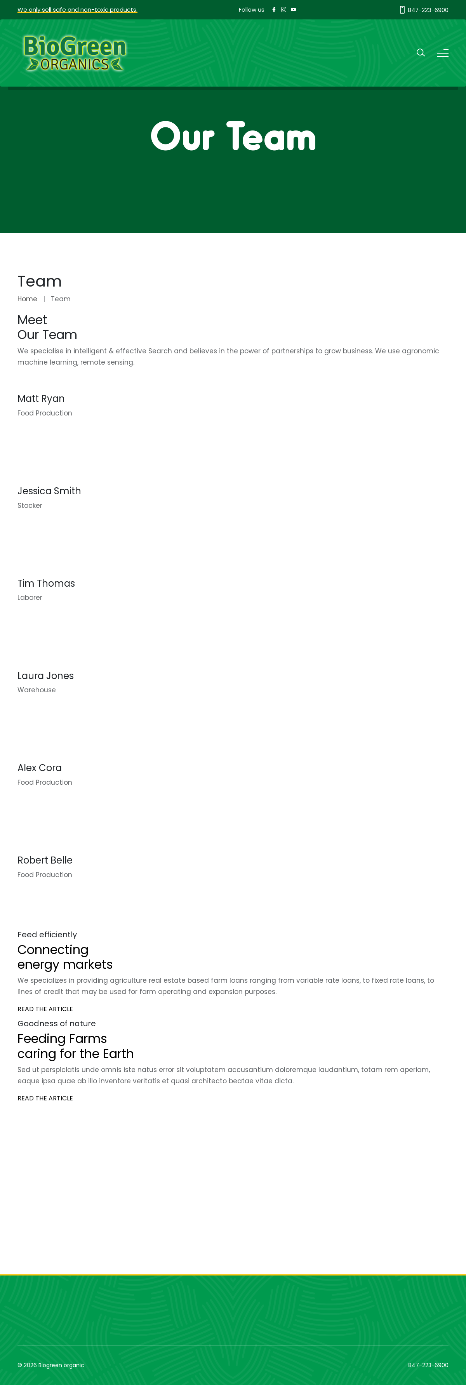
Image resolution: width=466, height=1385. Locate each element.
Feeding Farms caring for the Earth (75, 1046)
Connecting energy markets (65, 957)
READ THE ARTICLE (45, 1008)
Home (27, 299)
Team (61, 299)
